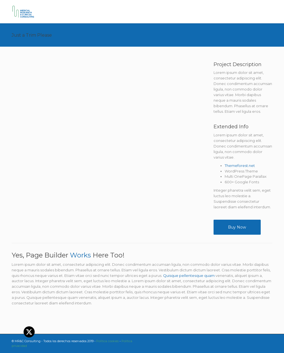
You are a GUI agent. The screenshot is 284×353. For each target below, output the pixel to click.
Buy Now (237, 227)
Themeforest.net (240, 165)
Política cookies (107, 341)
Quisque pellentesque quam (189, 275)
